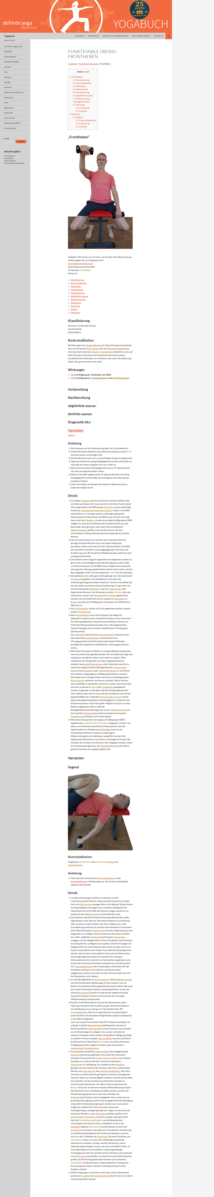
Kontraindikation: (86, 120)
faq (5, 72)
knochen (7, 87)
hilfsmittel (8, 113)
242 (73, 378)
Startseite (8, 51)
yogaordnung (10, 128)
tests (6, 103)
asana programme (11, 62)
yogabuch (73, 63)
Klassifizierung (81, 80)
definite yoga (93, 36)
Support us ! (159, 36)
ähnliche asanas (78, 299)
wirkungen (8, 108)
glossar (7, 67)
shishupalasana (9, 156)
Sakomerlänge (105, 1038)
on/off (86, 71)
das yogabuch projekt (141, 36)
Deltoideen (105, 729)
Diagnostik (76, 302)
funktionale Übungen (17, 163)
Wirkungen (79, 86)
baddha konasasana (94, 664)
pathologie (8, 98)
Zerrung (82, 1156)
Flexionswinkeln (91, 713)
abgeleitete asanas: (83, 95)
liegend (77, 117)
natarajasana (8, 158)
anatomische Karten (12, 123)
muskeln (7, 77)
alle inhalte (80, 36)
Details (81, 111)
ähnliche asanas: (82, 98)
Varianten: (79, 105)
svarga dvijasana (10, 161)
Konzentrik (76, 1130)
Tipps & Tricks (9, 118)
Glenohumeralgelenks (109, 1071)
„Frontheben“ (76, 77)
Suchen (6, 139)
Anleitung (82, 108)
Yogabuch (9, 35)
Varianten (74, 114)
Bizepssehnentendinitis (118, 348)
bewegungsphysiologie (13, 92)
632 (73, 374)
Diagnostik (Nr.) (81, 101)
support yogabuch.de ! (13, 46)
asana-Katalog (10, 57)
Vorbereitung (80, 89)
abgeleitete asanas (79, 296)
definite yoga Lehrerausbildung (115, 36)
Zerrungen (101, 1113)
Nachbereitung (81, 92)
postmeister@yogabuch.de (80, 263)
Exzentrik (75, 1126)
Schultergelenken (79, 881)
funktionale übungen (88, 63)
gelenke (7, 82)
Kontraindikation (82, 83)
